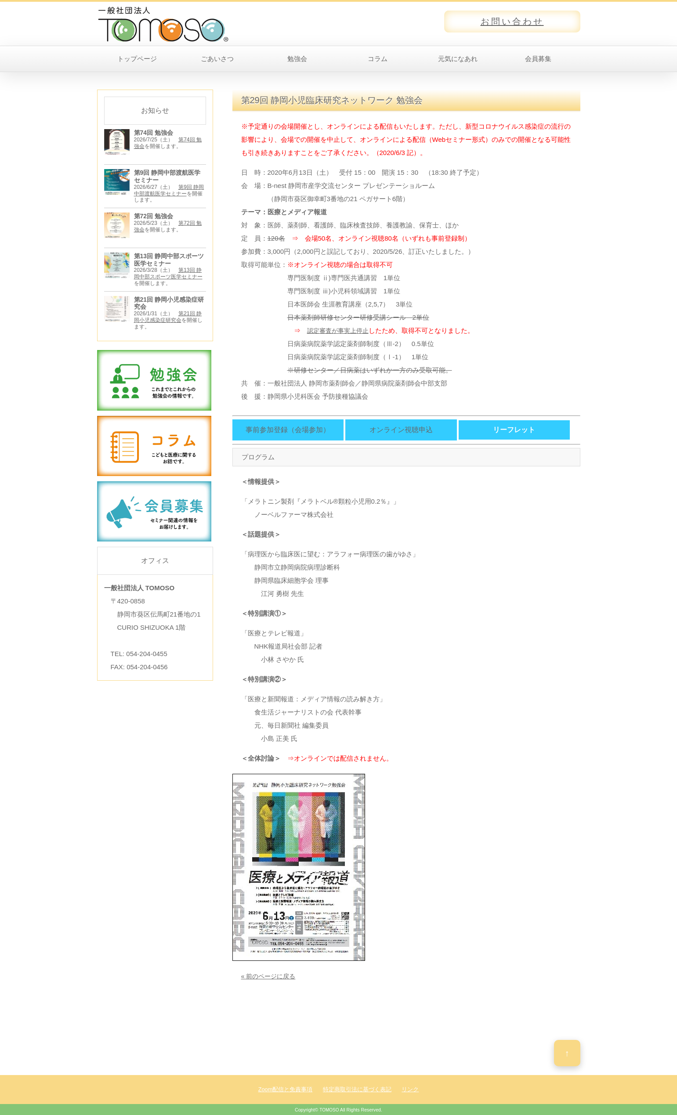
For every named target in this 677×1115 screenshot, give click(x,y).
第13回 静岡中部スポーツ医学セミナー (168, 273)
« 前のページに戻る (270, 976)
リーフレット (514, 429)
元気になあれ (458, 58)
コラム (377, 58)
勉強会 (297, 58)
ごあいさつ (217, 58)
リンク (410, 1089)
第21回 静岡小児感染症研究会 (168, 316)
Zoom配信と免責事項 (285, 1089)
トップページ (137, 58)
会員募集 (538, 58)
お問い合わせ (512, 21)
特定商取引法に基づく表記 (357, 1089)
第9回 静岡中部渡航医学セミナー (169, 190)
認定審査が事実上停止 (340, 330)
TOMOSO (329, 1109)
